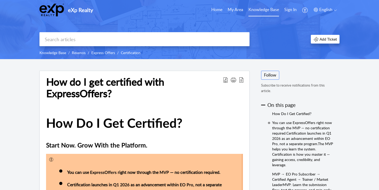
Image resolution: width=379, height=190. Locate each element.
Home (216, 9)
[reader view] (241, 79)
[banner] (189, 29)
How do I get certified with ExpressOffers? (105, 87)
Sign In (290, 9)
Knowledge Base (263, 9)
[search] (144, 39)
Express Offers (103, 52)
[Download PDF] (225, 79)
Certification (131, 52)
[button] (325, 39)
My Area (235, 9)
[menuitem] (290, 10)
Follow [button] (270, 75)
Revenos (79, 52)
